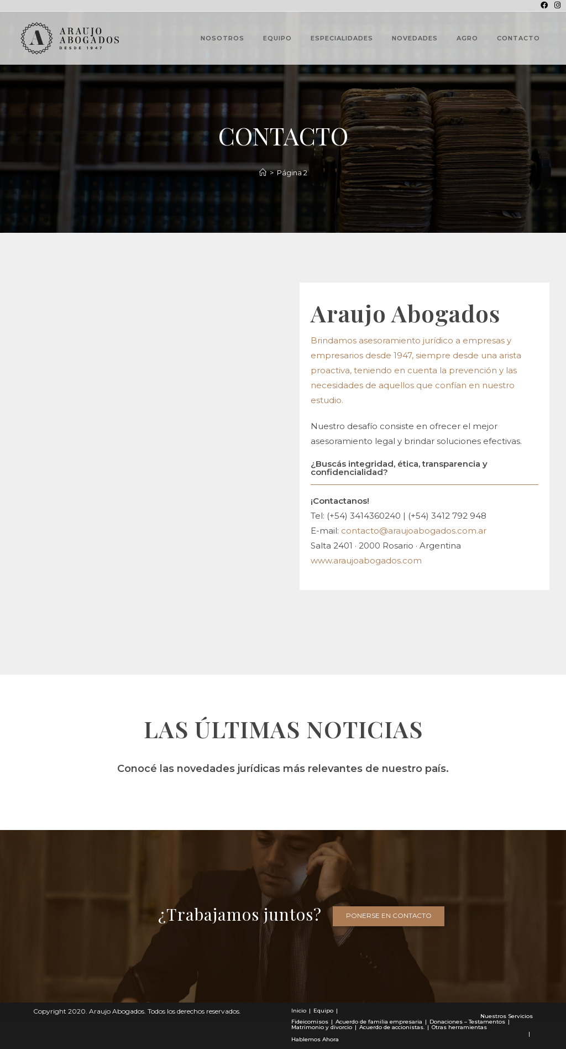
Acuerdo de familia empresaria (379, 1021)
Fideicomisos (309, 1021)
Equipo (323, 1010)
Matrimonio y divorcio (321, 1027)
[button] (389, 916)
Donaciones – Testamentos (467, 1021)
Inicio (298, 1010)
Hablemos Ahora (315, 1039)
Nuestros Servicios (506, 1016)
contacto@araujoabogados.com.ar (413, 530)
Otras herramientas (459, 1027)
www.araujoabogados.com (366, 560)
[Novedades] (262, 172)
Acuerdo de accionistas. (391, 1027)
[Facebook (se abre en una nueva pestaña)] (544, 5)
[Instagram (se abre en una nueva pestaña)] (555, 5)
